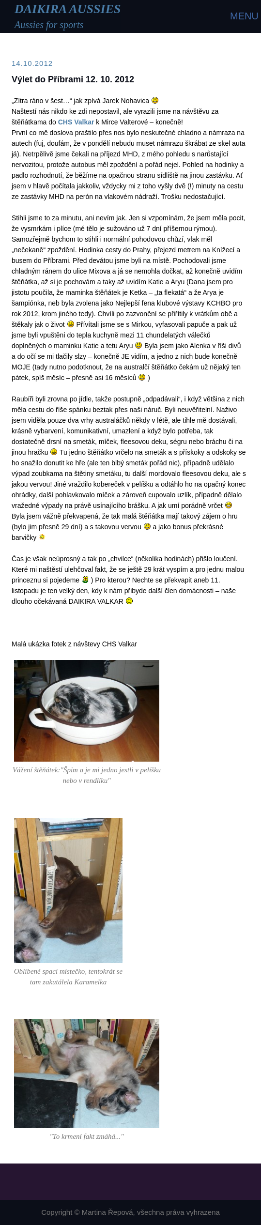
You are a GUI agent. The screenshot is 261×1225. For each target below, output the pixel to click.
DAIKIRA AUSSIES (68, 9)
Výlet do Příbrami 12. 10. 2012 (73, 79)
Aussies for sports (49, 24)
